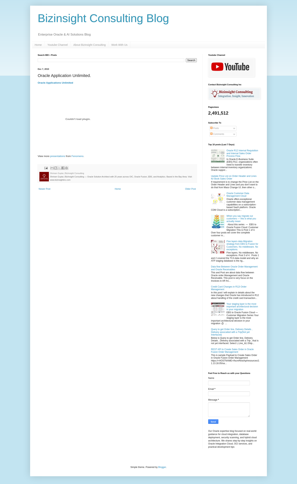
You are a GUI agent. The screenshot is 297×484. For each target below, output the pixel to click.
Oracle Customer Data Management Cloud (238, 194)
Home (38, 44)
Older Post (190, 189)
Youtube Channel (57, 44)
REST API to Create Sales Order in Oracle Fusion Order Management (232, 350)
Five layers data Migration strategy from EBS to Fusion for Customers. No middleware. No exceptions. (242, 245)
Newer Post (44, 189)
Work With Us (119, 44)
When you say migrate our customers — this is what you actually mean (241, 219)
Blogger (162, 467)
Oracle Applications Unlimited (55, 82)
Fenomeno (78, 156)
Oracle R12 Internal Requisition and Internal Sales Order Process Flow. (242, 153)
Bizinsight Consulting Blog (103, 18)
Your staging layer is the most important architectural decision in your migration (242, 307)
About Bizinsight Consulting (89, 44)
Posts (214, 128)
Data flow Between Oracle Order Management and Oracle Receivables (234, 268)
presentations (57, 156)
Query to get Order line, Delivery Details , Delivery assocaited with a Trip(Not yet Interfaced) (231, 332)
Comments (217, 134)
